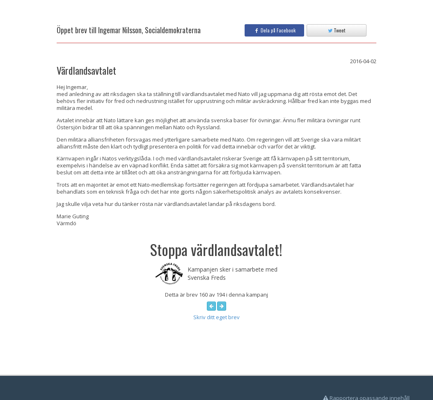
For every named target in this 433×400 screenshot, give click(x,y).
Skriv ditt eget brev (216, 317)
